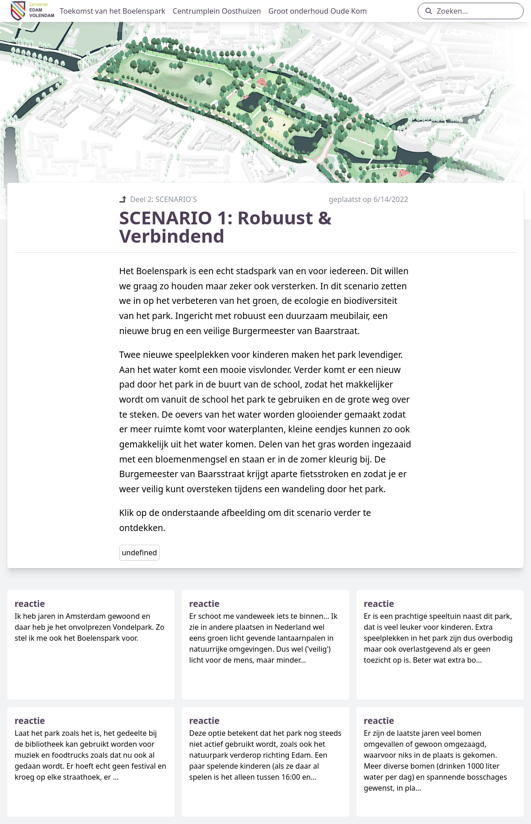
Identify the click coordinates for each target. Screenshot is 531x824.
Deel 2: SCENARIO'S (158, 199)
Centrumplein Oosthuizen (217, 11)
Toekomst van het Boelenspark (112, 11)
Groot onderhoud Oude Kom (317, 11)
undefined (139, 553)
